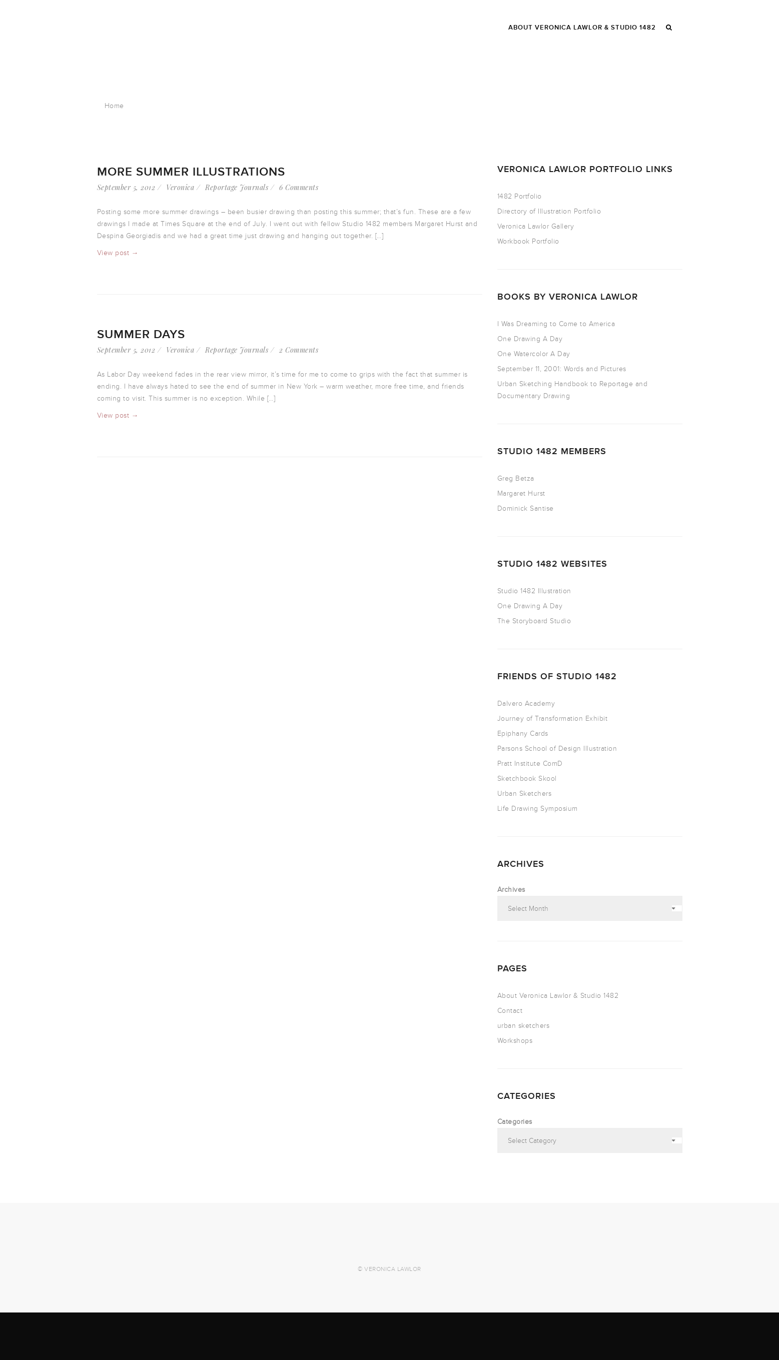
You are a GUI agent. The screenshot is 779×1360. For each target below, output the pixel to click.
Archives (511, 889)
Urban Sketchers (524, 793)
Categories (514, 1121)
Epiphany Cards (522, 733)
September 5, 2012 (126, 187)
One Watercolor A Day (533, 354)
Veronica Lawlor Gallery (535, 226)
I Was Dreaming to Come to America (556, 324)
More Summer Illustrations (191, 172)
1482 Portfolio (519, 196)
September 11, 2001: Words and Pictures (561, 369)
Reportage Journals (236, 187)
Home (114, 106)
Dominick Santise (525, 508)
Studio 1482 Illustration (534, 591)
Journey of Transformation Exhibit (552, 718)
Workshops (515, 1040)
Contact (510, 1010)
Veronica (180, 187)
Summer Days (141, 334)
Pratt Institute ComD (530, 763)
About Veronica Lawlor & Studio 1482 (558, 995)
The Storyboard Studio (534, 621)
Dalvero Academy (526, 703)
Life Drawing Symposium (537, 808)
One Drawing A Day (530, 339)
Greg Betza (515, 478)
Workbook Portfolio (528, 241)
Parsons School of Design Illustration (557, 748)
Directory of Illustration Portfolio (549, 211)
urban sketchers (523, 1025)
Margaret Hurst (521, 493)
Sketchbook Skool (527, 778)
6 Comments (298, 187)
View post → (118, 253)
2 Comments (298, 350)
